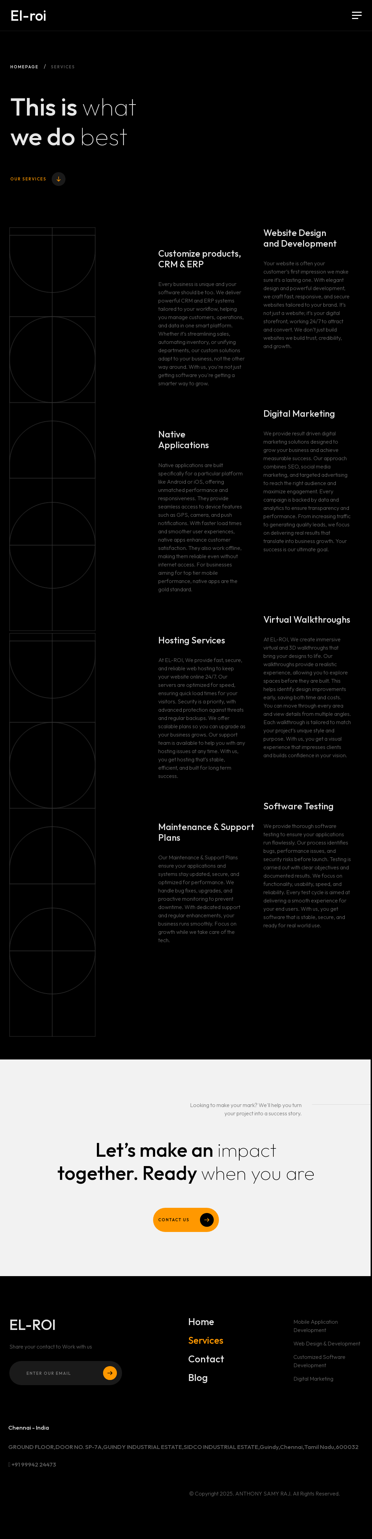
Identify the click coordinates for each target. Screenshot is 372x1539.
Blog (198, 1377)
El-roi (28, 15)
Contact (206, 1362)
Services (205, 1344)
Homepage (24, 66)
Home (201, 1325)
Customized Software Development (319, 1364)
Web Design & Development (327, 1346)
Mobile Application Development (316, 1329)
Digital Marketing (313, 1382)
